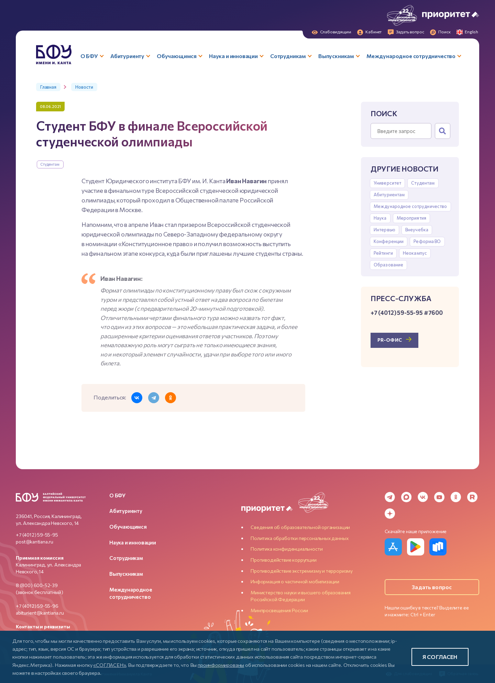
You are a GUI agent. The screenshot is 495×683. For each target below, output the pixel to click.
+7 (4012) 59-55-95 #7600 (407, 312)
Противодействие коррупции (284, 560)
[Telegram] (390, 497)
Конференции (389, 241)
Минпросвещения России (279, 610)
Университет (387, 183)
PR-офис (389, 340)
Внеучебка (416, 229)
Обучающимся (128, 527)
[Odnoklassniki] (456, 497)
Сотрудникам (126, 558)
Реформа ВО (427, 241)
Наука (380, 218)
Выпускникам (126, 574)
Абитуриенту (125, 511)
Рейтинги (383, 253)
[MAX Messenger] (406, 497)
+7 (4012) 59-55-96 (37, 606)
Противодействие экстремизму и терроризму (302, 571)
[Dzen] (390, 513)
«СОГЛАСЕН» (109, 665)
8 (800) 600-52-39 (37, 585)
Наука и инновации (132, 542)
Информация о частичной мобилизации (295, 581)
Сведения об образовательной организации (300, 527)
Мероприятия (411, 218)
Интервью (384, 229)
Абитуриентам (389, 194)
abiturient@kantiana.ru (40, 613)
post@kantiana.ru (34, 541)
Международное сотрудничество (410, 206)
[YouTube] (439, 497)
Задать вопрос (432, 587)
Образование (388, 264)
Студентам (50, 164)
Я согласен (440, 656)
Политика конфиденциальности (286, 549)
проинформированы (221, 665)
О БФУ (117, 495)
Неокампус (415, 253)
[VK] (423, 497)
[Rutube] (472, 497)
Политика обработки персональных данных (299, 538)
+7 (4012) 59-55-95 (37, 535)
